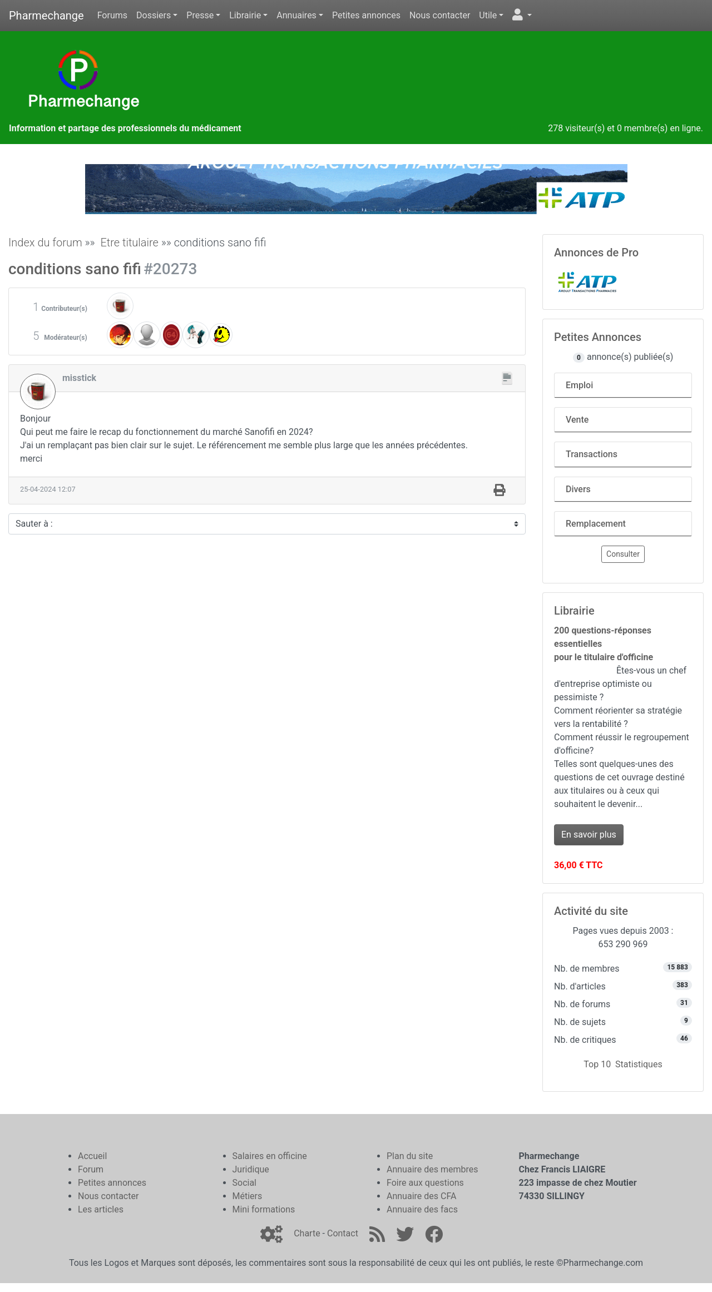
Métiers (248, 1196)
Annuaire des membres (432, 1169)
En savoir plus (588, 834)
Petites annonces (366, 15)
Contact (342, 1233)
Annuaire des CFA (421, 1196)
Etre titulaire (129, 242)
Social (244, 1182)
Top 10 (597, 1064)
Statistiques (638, 1064)
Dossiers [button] (153, 15)
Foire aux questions (425, 1182)
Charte (307, 1233)
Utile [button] (488, 15)
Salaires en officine (270, 1156)
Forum (90, 1169)
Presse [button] (200, 15)
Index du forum (45, 242)
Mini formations (264, 1209)
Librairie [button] (245, 15)
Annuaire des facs (422, 1209)
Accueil (92, 1156)
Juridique (251, 1169)
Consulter (623, 554)
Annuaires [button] (296, 15)
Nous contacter (439, 15)
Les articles (100, 1209)
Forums (112, 15)
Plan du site (410, 1156)
